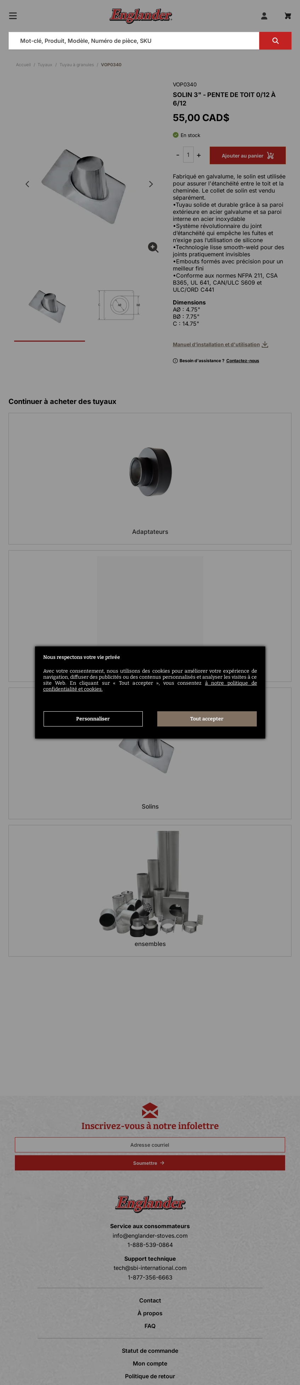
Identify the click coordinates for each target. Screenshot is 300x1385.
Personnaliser (93, 719)
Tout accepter (206, 719)
